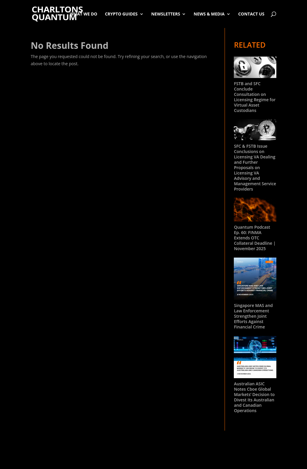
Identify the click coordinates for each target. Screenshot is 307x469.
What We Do (83, 14)
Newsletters (165, 14)
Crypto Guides (121, 14)
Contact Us (251, 14)
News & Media (209, 14)
